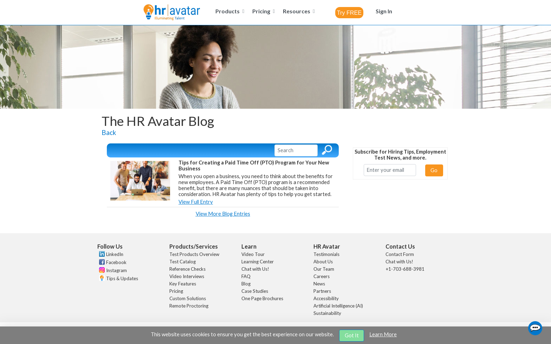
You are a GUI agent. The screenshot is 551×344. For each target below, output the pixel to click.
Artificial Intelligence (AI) (338, 306)
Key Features (182, 283)
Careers (321, 276)
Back (109, 132)
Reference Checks (187, 269)
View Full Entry (196, 202)
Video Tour (253, 254)
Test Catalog (182, 261)
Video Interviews (186, 276)
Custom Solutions (187, 298)
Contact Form (399, 254)
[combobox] (349, 12)
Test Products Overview (194, 254)
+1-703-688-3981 (404, 269)
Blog (246, 283)
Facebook (116, 262)
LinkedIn (114, 254)
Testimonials (326, 254)
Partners (322, 291)
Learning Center (257, 261)
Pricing (176, 291)
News (319, 283)
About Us (323, 261)
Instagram (116, 270)
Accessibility (326, 298)
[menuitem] (228, 11)
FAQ (246, 276)
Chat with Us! (255, 269)
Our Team (323, 269)
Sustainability (327, 313)
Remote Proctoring (188, 306)
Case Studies (254, 291)
